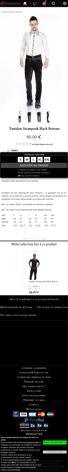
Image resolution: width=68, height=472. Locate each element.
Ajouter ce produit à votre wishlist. (32, 170)
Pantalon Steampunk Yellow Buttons (43, 281)
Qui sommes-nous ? (34, 386)
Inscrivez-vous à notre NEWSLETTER (34, 432)
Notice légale (34, 409)
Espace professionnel (34, 395)
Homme (4, 12)
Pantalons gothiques (16, 12)
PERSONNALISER (55, 452)
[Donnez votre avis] (46, 144)
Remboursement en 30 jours (16, 307)
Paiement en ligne (34, 381)
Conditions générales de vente (34, 377)
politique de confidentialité (10, 470)
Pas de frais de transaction (52, 307)
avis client (35, 144)
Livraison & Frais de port (34, 372)
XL (40, 159)
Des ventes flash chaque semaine (18, 315)
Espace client (34, 391)
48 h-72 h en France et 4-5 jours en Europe (34, 299)
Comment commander (34, 368)
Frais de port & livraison (28, 176)
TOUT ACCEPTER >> (54, 442)
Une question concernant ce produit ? (34, 173)
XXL (47, 159)
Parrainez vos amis (34, 400)
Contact (34, 404)
